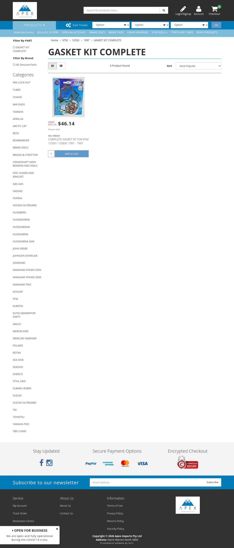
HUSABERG (19, 212)
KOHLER (18, 291)
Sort (169, 66)
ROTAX (17, 352)
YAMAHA (18, 111)
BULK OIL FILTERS (47, 32)
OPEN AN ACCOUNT (74, 32)
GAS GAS (18, 184)
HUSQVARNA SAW (23, 241)
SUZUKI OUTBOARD (24, 402)
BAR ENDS (19, 104)
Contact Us (66, 513)
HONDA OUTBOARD (25, 205)
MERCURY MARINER (24, 338)
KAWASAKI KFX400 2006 (27, 277)
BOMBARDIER (21, 140)
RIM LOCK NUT (21, 82)
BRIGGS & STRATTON (25, 154)
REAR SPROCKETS (207, 32)
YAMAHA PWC (21, 424)
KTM (15, 299)
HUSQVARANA (21, 227)
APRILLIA (18, 119)
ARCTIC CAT (20, 126)
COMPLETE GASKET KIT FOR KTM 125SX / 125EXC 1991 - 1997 (68, 141)
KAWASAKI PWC (22, 284)
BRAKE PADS (116, 32)
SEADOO (18, 367)
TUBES (16, 90)
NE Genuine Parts (26, 64)
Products (34, 25)
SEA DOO (18, 359)
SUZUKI (17, 395)
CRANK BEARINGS (137, 32)
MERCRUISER (20, 331)
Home (54, 40)
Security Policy (115, 528)
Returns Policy (115, 521)
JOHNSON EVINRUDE (25, 255)
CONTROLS (160, 32)
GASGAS (17, 191)
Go (216, 25)
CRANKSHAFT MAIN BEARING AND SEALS (25, 163)
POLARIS (18, 345)
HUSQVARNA (20, 234)
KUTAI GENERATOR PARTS (24, 314)
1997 (86, 40)
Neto (131, 543)
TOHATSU (18, 417)
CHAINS (17, 97)
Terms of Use (115, 505)
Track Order (20, 513)
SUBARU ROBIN (22, 388)
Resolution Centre (23, 521)
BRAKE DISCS (97, 32)
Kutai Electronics (24, 32)
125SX (75, 40)
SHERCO (18, 374)
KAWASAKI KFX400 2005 (27, 270)
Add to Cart (71, 153)
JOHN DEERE (20, 248)
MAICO (17, 324)
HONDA (17, 198)
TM (14, 409)
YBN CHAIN (19, 431)
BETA (16, 133)
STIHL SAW (19, 381)
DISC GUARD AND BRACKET (23, 174)
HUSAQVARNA (21, 219)
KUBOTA (18, 306)
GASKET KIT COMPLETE (21, 49)
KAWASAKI (19, 262)
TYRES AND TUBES (182, 32)
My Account (20, 505)
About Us (65, 505)
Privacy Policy (115, 513)
